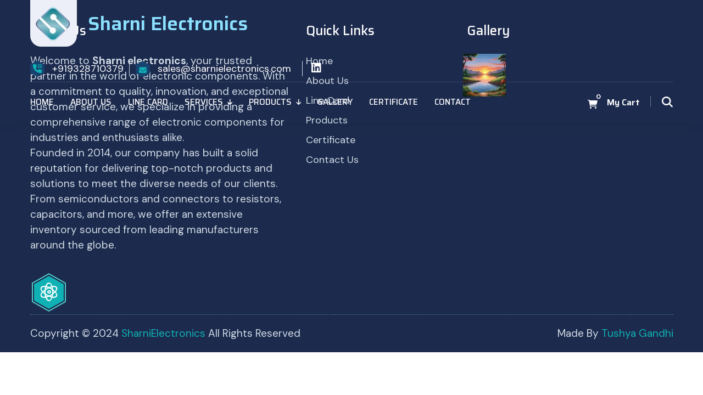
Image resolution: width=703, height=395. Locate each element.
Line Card (148, 102)
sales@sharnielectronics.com (224, 68)
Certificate (393, 102)
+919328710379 (88, 68)
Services (204, 102)
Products (270, 102)
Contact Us (332, 159)
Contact (452, 102)
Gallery (335, 102)
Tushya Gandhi (637, 333)
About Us (90, 102)
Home (42, 102)
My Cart (623, 102)
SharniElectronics (164, 333)
